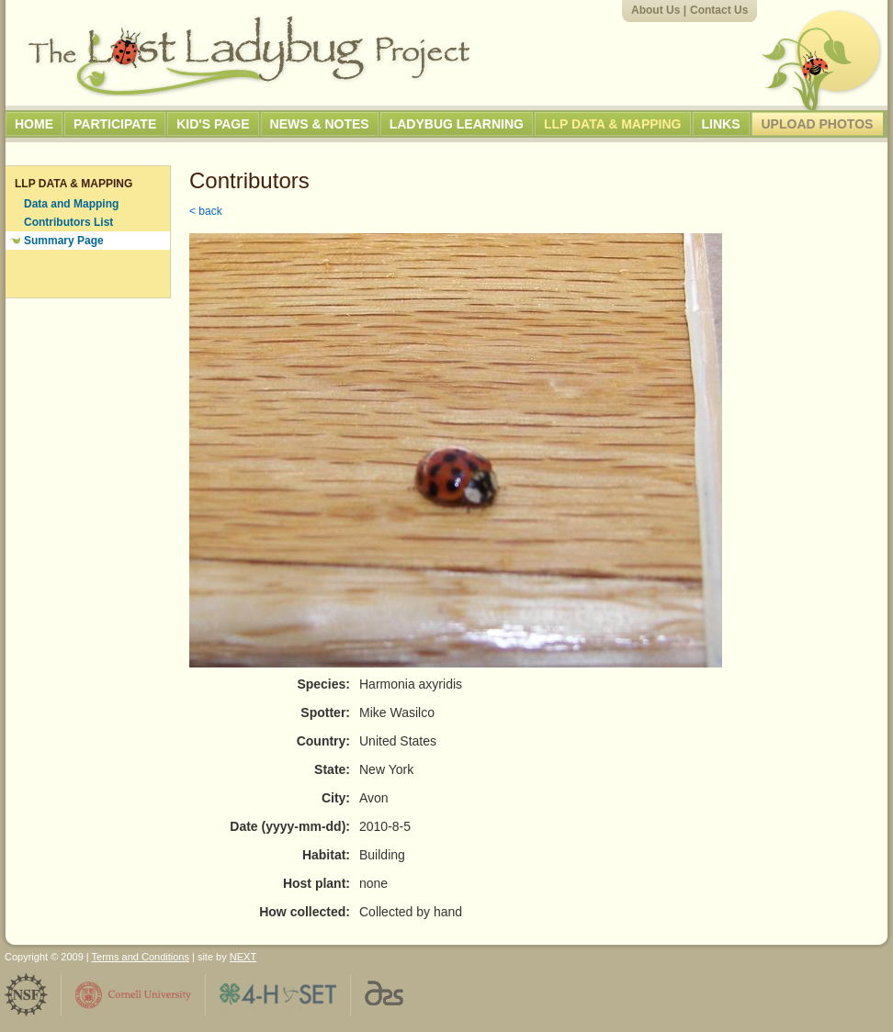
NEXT (243, 956)
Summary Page (64, 240)
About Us (655, 10)
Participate (114, 124)
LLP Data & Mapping (613, 124)
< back (205, 211)
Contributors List (68, 222)
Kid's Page (212, 124)
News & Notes (319, 124)
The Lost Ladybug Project (248, 56)
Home (34, 124)
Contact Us (719, 10)
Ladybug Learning (457, 124)
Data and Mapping (71, 203)
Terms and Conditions (140, 956)
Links (721, 124)
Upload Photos (818, 124)
